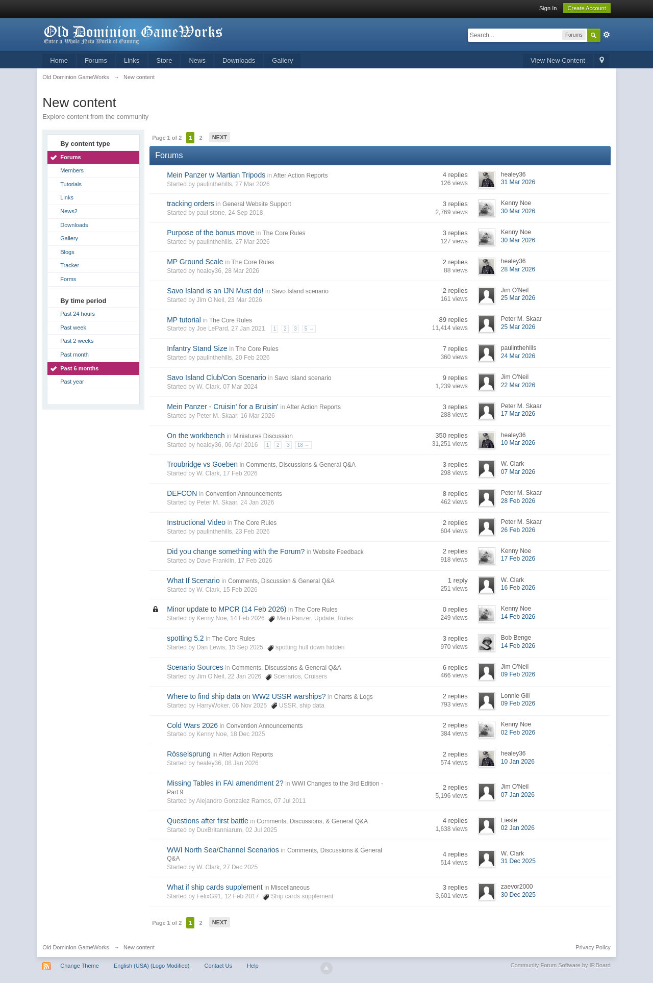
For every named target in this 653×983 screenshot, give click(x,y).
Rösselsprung (189, 754)
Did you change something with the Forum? (236, 551)
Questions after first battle (207, 821)
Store (164, 60)
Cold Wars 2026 (192, 725)
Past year (72, 382)
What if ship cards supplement (215, 887)
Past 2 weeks (76, 341)
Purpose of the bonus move (210, 233)
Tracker (69, 265)
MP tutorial (184, 320)
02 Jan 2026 (518, 827)
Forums (96, 60)
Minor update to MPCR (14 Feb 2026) (226, 609)
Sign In (548, 8)
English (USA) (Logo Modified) (152, 966)
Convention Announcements (244, 493)
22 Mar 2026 (518, 385)
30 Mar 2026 (518, 211)
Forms (68, 279)
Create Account (587, 8)
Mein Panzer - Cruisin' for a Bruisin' (223, 406)
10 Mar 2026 (518, 442)
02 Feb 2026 (518, 732)
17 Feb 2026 (518, 558)
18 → (303, 445)
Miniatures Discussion (263, 436)
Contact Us (218, 966)
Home (59, 60)
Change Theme (79, 966)
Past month (74, 354)
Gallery (282, 60)
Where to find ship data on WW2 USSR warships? (246, 696)
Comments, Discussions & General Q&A (301, 464)
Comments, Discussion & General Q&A (281, 581)
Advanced (606, 35)
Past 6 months (79, 368)
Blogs (67, 252)
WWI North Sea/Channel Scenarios (223, 850)
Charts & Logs (353, 696)
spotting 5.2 (185, 638)
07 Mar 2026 (518, 471)
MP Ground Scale (195, 262)
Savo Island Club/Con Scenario (216, 377)
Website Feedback (338, 552)
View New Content (558, 60)
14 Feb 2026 (518, 616)
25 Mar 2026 (518, 297)
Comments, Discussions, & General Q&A (312, 821)
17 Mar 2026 (518, 413)
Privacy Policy (592, 947)
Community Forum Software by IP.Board (561, 965)
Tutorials (71, 184)
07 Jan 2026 (518, 794)
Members (72, 170)
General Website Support (256, 204)
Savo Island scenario (300, 291)
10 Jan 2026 (518, 761)
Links (131, 60)
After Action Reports (300, 175)
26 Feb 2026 (518, 530)
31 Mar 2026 (518, 182)
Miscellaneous (290, 887)
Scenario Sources (195, 667)
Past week (73, 327)
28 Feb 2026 (518, 501)
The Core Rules (284, 233)
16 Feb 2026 (518, 587)
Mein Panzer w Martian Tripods (216, 175)
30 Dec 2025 (518, 894)
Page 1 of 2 (167, 138)
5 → (309, 329)
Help (253, 966)
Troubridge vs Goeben (202, 464)
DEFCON (182, 493)
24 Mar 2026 (518, 356)
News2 (69, 211)
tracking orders (190, 203)
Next (219, 137)
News (197, 60)
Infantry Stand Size (197, 348)
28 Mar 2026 (518, 269)
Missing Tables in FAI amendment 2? (225, 783)
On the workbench (196, 436)
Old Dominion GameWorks (75, 947)
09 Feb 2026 (518, 674)
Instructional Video (196, 522)
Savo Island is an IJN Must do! (215, 291)
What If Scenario (193, 580)
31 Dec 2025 (518, 861)
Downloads (238, 60)
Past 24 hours (77, 314)
